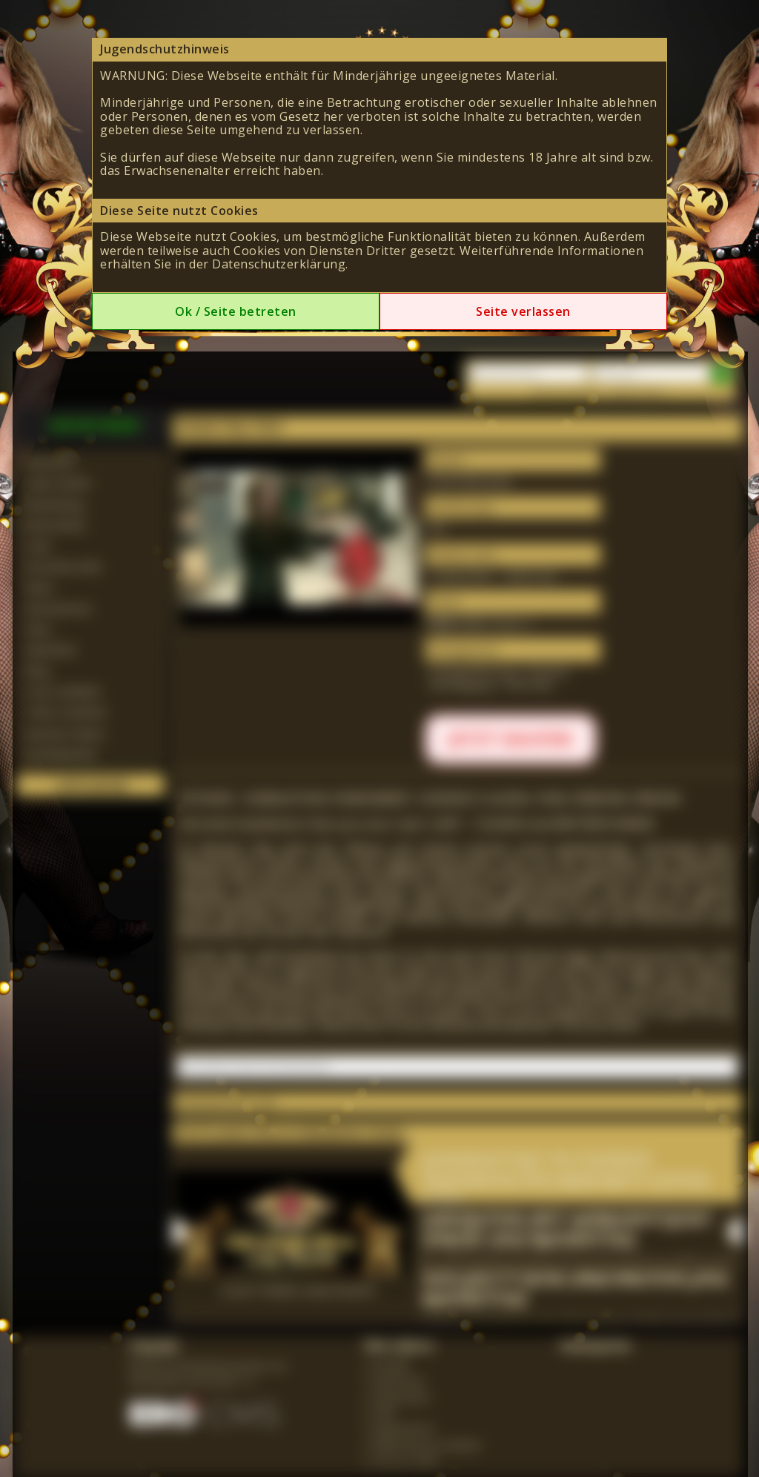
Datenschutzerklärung (278, 264)
